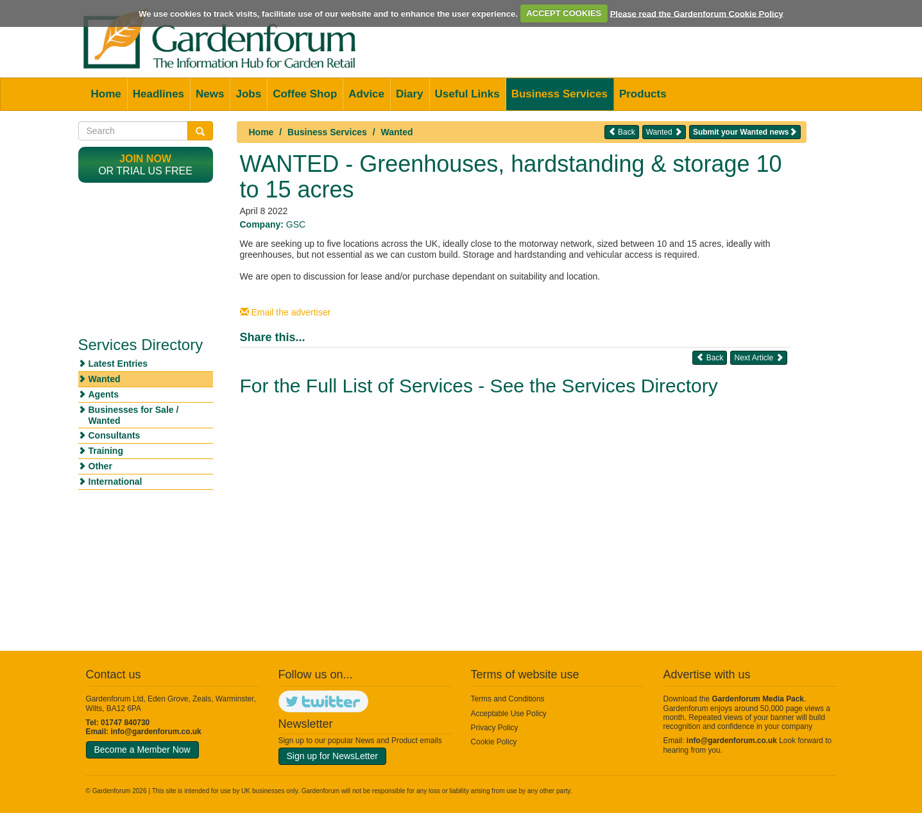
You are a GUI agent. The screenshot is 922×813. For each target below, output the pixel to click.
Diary (409, 94)
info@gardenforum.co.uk (156, 731)
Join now (145, 158)
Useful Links (467, 94)
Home (106, 94)
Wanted (397, 132)
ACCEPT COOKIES (563, 13)
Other (100, 466)
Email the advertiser (285, 312)
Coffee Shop (305, 94)
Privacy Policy (494, 727)
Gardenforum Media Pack (758, 698)
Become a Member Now (142, 749)
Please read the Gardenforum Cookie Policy (696, 13)
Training (106, 451)
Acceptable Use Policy (509, 713)
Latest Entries (118, 363)
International (115, 481)
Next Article (758, 357)
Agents (104, 394)
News (210, 94)
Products (643, 94)
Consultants (115, 435)
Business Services (559, 94)
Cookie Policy (494, 741)
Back (621, 132)
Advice (366, 94)
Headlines (158, 94)
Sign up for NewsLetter (332, 756)
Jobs (248, 94)
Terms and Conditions (508, 698)
